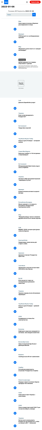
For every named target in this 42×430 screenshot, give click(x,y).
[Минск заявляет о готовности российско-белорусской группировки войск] (29, 207)
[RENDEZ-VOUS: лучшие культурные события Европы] (29, 233)
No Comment (22, 126)
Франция (21, 34)
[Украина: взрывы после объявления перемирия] (29, 296)
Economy (21, 329)
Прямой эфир (35, 2)
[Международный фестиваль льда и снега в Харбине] (29, 169)
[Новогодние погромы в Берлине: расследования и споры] (29, 27)
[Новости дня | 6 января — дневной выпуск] (29, 309)
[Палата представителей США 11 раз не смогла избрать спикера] (29, 411)
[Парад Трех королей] (29, 131)
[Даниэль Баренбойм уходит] (29, 106)
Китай (20, 278)
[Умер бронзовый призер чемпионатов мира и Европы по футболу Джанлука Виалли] (29, 347)
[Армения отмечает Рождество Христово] (29, 258)
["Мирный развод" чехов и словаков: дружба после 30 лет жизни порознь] (29, 220)
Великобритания (23, 341)
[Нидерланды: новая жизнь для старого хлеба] (29, 246)
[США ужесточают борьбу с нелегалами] (29, 398)
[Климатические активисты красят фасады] (29, 195)
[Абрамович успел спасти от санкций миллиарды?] (29, 52)
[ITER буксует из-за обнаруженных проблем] (29, 39)
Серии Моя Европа (24, 151)
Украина (21, 113)
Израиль (21, 354)
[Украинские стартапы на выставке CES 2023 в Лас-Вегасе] (29, 271)
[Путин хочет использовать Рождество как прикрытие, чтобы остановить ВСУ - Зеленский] (29, 423)
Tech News (21, 265)
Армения (21, 253)
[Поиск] (21, 14)
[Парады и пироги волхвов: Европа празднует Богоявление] (29, 385)
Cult (19, 100)
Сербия (20, 367)
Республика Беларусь (25, 202)
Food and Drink (22, 240)
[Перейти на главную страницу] (6, 2)
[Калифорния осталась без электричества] (29, 322)
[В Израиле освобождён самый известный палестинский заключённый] (29, 360)
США (20, 316)
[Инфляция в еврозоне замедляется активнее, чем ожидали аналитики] (29, 334)
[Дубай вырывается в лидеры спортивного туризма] (29, 65)
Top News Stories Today (25, 138)
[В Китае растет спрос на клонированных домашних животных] (29, 284)
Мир (19, 21)
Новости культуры (24, 380)
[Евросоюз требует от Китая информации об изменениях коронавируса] (29, 157)
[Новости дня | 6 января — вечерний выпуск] (29, 144)
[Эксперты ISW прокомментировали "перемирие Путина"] (29, 182)
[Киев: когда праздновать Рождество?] (29, 119)
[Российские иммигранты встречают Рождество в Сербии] (29, 373)
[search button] (34, 14)
